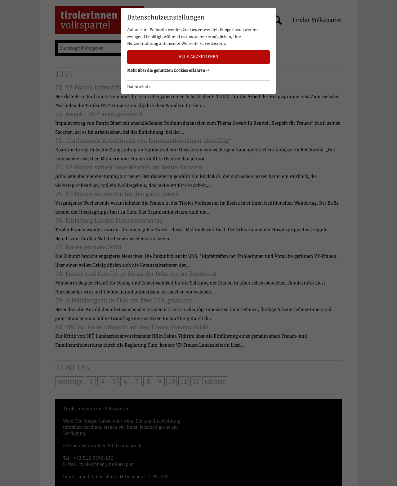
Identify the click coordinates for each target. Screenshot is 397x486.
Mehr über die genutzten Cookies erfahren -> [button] (168, 70)
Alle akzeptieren (198, 56)
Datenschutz (138, 87)
